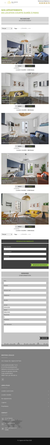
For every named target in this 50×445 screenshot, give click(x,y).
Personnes (6, 256)
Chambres (6, 319)
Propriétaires (4, 406)
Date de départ (7, 251)
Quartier (6, 300)
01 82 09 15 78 (44, 3)
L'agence (3, 402)
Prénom (6, 285)
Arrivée (5, 305)
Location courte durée (7, 391)
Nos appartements (6, 398)
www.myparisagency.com (11, 428)
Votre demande (8, 324)
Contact (7, 429)
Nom (5, 280)
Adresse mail (7, 290)
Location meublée (6, 395)
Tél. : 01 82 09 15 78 (10, 423)
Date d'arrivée (7, 246)
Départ (5, 310)
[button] (5, 2)
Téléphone (6, 295)
